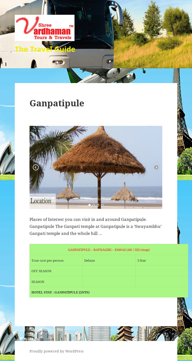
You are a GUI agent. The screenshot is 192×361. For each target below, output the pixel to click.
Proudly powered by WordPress (57, 351)
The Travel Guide (45, 49)
